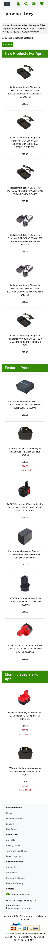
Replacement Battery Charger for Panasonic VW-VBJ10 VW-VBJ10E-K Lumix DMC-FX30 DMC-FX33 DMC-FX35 (25, 340)
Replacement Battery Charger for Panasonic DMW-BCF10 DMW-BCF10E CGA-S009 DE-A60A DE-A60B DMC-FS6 (25, 290)
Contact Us (11, 867)
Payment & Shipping (15, 878)
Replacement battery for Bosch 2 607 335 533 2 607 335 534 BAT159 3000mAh (25, 715)
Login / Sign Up (13, 856)
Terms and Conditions (16, 851)
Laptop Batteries (19, 25)
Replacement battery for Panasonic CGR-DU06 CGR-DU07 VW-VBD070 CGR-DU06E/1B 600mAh (25, 404)
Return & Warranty (14, 883)
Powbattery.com (29, 916)
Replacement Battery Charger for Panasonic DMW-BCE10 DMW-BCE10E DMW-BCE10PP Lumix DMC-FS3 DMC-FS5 (25, 92)
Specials (10, 824)
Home (6, 25)
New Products (12, 829)
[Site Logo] (25, 14)
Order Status (12, 872)
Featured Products (15, 818)
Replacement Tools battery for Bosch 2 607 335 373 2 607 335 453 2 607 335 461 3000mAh (25, 648)
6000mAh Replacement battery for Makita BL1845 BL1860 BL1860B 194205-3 (25, 451)
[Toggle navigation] (7, 4)
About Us (10, 840)
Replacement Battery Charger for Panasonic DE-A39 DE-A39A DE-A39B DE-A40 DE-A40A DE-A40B (25, 191)
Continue (7, 44)
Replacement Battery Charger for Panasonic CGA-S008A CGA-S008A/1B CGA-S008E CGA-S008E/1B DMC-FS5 (24, 142)
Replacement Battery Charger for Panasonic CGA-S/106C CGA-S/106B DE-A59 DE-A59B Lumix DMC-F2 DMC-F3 (25, 240)
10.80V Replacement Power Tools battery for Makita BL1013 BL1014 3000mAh (25, 601)
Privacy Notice (13, 845)
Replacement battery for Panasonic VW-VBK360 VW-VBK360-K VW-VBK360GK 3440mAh (25, 554)
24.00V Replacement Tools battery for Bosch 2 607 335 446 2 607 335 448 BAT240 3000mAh (25, 507)
